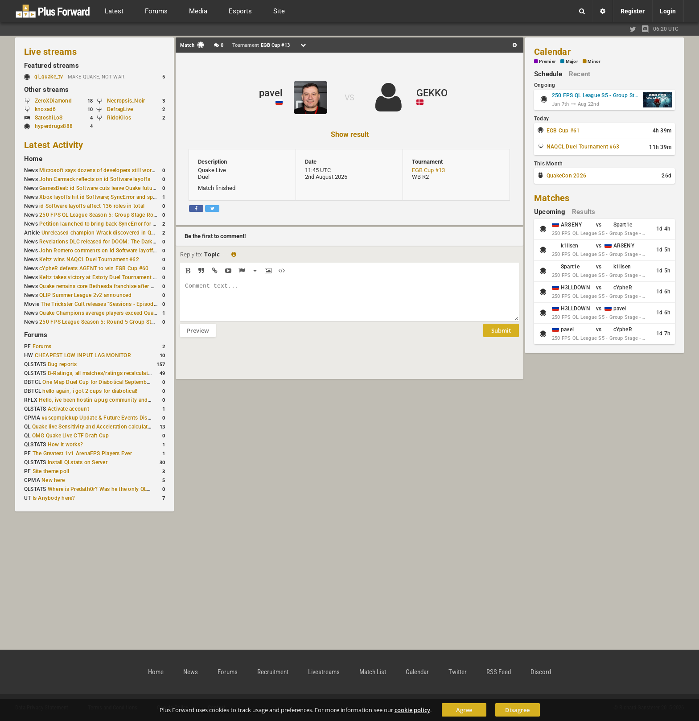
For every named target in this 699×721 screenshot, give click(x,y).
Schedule (548, 74)
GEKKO (432, 93)
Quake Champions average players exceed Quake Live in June (114, 313)
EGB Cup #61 (563, 131)
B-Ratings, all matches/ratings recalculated (101, 373)
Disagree (517, 710)
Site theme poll (51, 471)
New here (53, 480)
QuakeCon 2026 (566, 176)
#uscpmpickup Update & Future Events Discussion (104, 418)
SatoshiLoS (48, 118)
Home (33, 159)
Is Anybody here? (54, 498)
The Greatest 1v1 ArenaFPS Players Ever (82, 453)
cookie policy (412, 710)
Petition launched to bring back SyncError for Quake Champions (118, 224)
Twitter (457, 672)
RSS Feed (498, 672)
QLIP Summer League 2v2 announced (85, 295)
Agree (464, 710)
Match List (372, 672)
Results (584, 212)
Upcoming (549, 212)
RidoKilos (119, 118)
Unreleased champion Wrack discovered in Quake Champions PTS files (128, 233)
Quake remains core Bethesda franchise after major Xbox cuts (115, 286)
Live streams (50, 51)
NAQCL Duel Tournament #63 (583, 147)
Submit (501, 337)
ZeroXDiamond (53, 101)
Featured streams (51, 66)
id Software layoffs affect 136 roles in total (91, 206)
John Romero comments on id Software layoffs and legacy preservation (127, 250)
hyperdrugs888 (54, 126)
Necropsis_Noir (126, 101)
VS (349, 97)
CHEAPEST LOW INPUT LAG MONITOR (83, 355)
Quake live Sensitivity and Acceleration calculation (94, 427)
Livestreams (324, 672)
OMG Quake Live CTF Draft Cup (70, 436)
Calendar (552, 51)
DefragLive (120, 109)
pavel (271, 93)
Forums (35, 335)
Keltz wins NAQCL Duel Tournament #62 (89, 259)
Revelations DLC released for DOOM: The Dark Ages (102, 242)
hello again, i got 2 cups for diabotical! (89, 391)
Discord (540, 672)
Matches (552, 198)
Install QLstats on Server (77, 462)
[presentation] (248, 363)
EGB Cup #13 (428, 170)
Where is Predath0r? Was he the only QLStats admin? (113, 489)
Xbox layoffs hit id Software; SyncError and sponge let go (110, 197)
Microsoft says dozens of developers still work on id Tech (110, 170)
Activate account (68, 409)
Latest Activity (53, 145)
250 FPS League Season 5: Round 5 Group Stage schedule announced (126, 322)
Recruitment (272, 672)
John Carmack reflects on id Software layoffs (94, 179)
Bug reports (62, 364)
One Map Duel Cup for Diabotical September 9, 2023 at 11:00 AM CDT (129, 382)
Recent (579, 74)
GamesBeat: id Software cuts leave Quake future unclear (108, 188)
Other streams (46, 90)
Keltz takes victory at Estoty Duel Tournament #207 (102, 277)
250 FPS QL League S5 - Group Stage (596, 95)
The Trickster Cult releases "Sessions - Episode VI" (102, 304)
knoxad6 (45, 109)
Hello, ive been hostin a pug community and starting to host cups (120, 400)
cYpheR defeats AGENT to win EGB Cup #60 (93, 268)
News (190, 672)
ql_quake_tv (48, 77)
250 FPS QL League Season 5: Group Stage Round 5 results (112, 215)
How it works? (65, 444)
